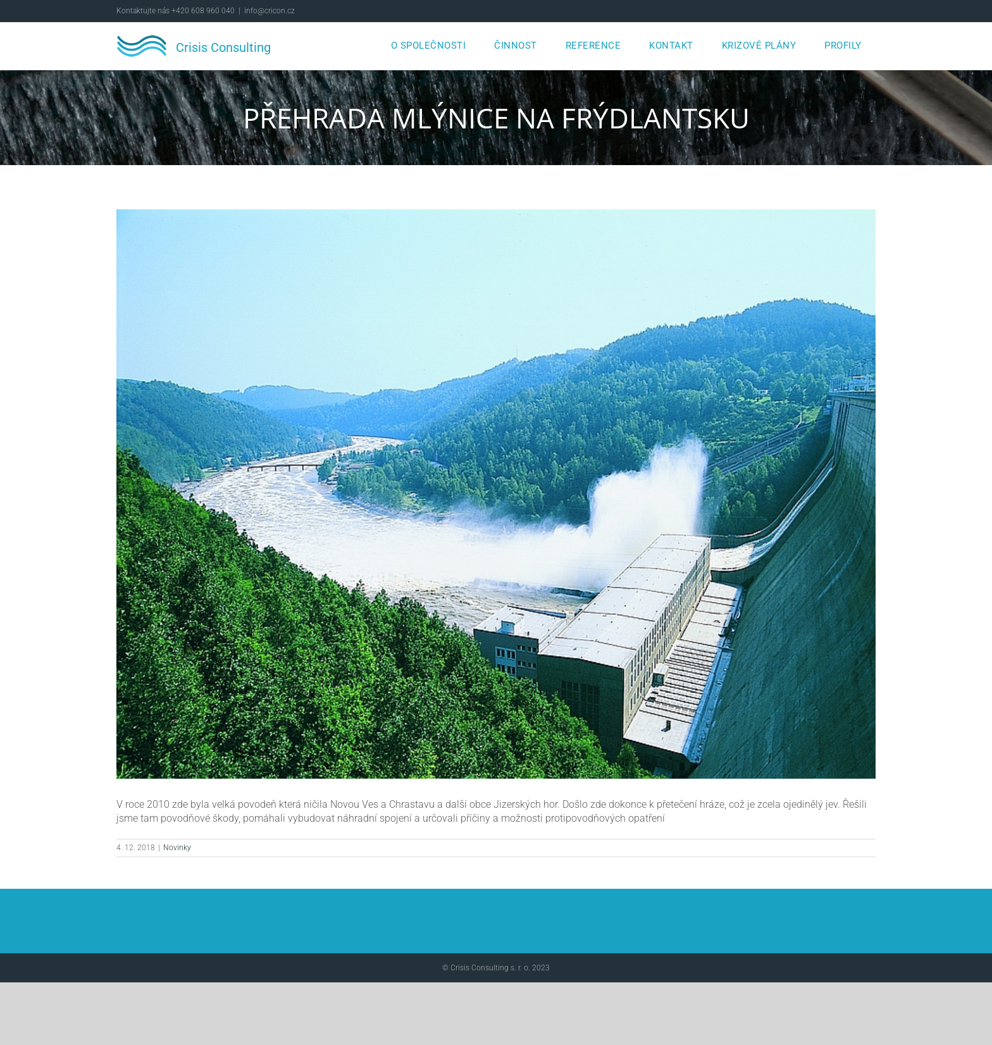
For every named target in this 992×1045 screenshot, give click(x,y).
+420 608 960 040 (203, 10)
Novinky (177, 847)
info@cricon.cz (269, 10)
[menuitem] (428, 46)
